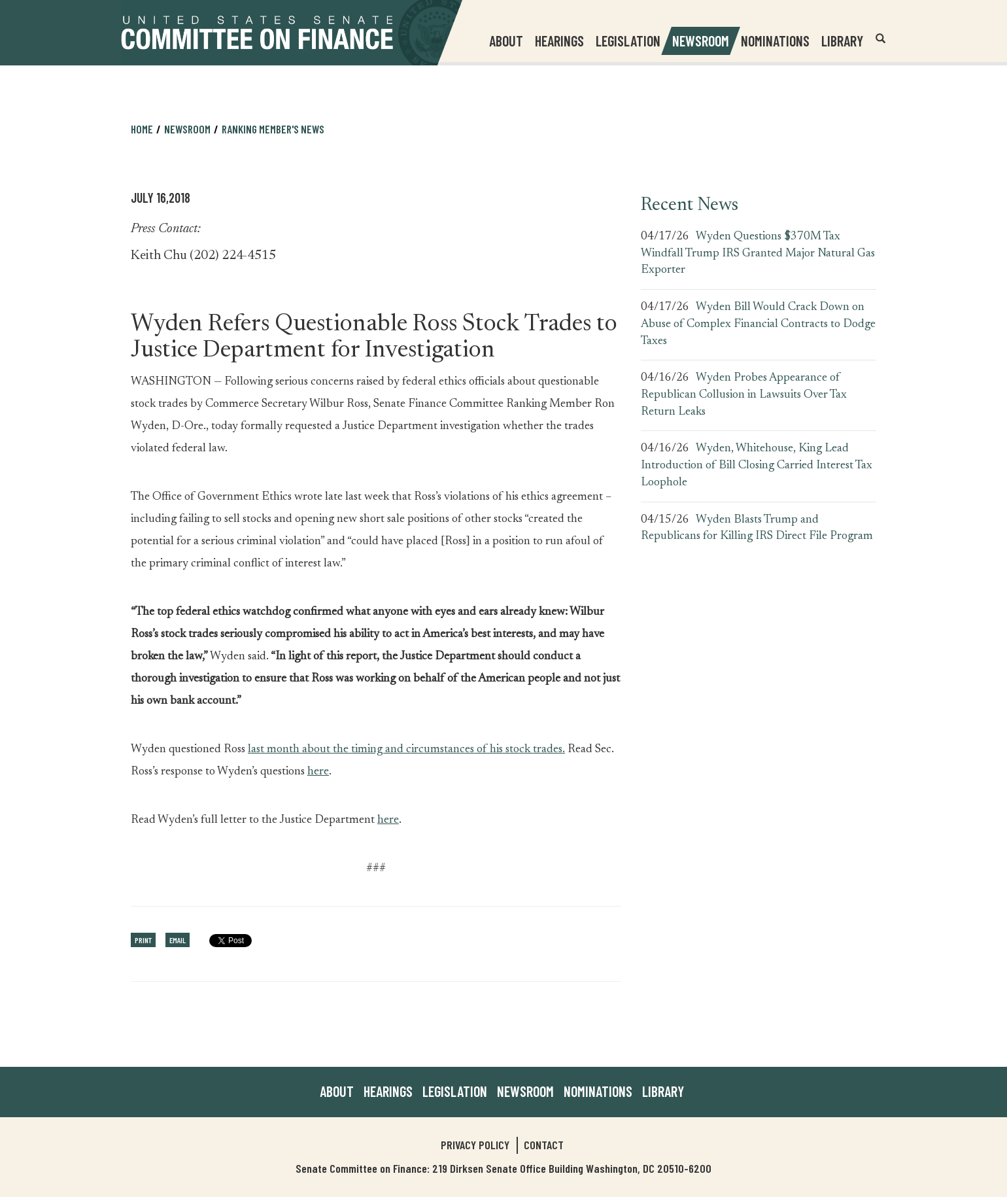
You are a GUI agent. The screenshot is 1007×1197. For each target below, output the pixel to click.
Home (142, 128)
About (337, 1091)
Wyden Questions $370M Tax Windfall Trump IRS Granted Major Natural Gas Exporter (758, 253)
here (318, 772)
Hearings (559, 40)
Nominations (775, 40)
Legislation (628, 40)
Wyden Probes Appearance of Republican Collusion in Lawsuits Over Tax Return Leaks (744, 394)
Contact (544, 1144)
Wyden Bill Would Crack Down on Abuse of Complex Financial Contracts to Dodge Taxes (758, 324)
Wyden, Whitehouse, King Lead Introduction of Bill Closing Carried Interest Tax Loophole (756, 465)
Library (842, 40)
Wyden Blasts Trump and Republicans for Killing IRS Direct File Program (757, 528)
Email (177, 940)
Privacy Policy (475, 1144)
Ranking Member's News (273, 128)
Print (143, 940)
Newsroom (187, 128)
